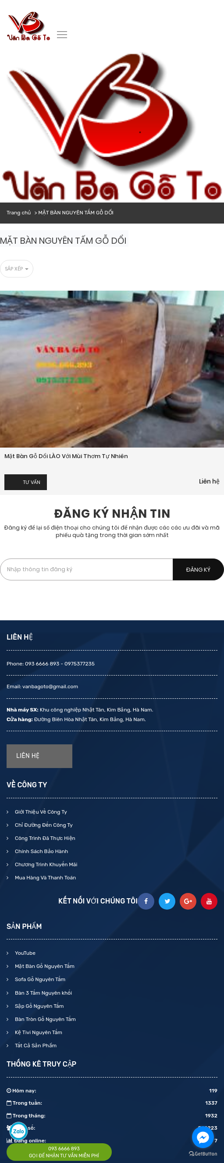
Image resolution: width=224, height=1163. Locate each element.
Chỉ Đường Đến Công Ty (43, 825)
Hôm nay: (112, 1090)
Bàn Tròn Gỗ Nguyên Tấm (45, 1019)
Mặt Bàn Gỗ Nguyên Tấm (44, 966)
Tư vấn (31, 482)
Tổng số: (112, 1128)
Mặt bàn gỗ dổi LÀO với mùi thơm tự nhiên (66, 456)
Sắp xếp (16, 268)
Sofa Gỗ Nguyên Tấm (39, 979)
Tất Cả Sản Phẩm (35, 1045)
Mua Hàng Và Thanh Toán (45, 878)
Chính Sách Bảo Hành (41, 851)
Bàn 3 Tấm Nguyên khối (43, 993)
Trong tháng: (112, 1115)
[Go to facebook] (203, 1137)
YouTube (25, 953)
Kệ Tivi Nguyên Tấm (38, 1032)
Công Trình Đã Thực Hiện (44, 838)
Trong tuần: (112, 1103)
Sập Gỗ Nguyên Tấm (39, 1006)
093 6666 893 (64, 1149)
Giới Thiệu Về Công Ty (40, 812)
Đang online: (112, 1140)
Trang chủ (19, 213)
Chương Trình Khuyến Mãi (45, 864)
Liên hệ (209, 481)
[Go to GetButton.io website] (203, 1154)
